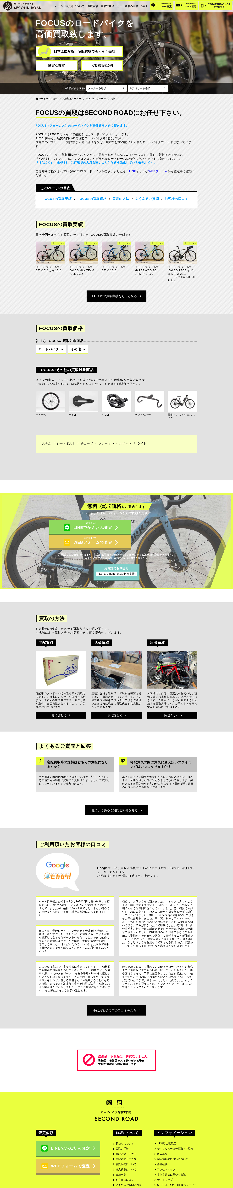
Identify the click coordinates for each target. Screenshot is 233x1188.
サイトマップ (165, 1169)
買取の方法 (120, 199)
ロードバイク (51, 349)
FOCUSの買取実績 (57, 199)
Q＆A (144, 6)
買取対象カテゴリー (127, 1148)
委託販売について (126, 1153)
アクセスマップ (166, 1158)
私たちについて (74, 6)
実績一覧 (121, 1163)
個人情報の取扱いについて (172, 1148)
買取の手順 (131, 6)
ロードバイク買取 (48, 98)
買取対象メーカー (111, 6)
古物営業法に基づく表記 (171, 1163)
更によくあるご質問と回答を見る (116, 797)
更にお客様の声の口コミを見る (116, 999)
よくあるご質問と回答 (129, 1174)
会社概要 (162, 1153)
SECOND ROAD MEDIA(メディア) (177, 1174)
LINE (132, 171)
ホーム (59, 6)
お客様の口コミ (176, 199)
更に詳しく (61, 702)
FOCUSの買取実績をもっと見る (116, 296)
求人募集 (162, 1143)
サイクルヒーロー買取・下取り (175, 1137)
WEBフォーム (158, 171)
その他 (78, 349)
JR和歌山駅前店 (166, 1132)
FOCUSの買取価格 (92, 199)
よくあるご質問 (147, 199)
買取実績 (93, 6)
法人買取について (126, 1158)
